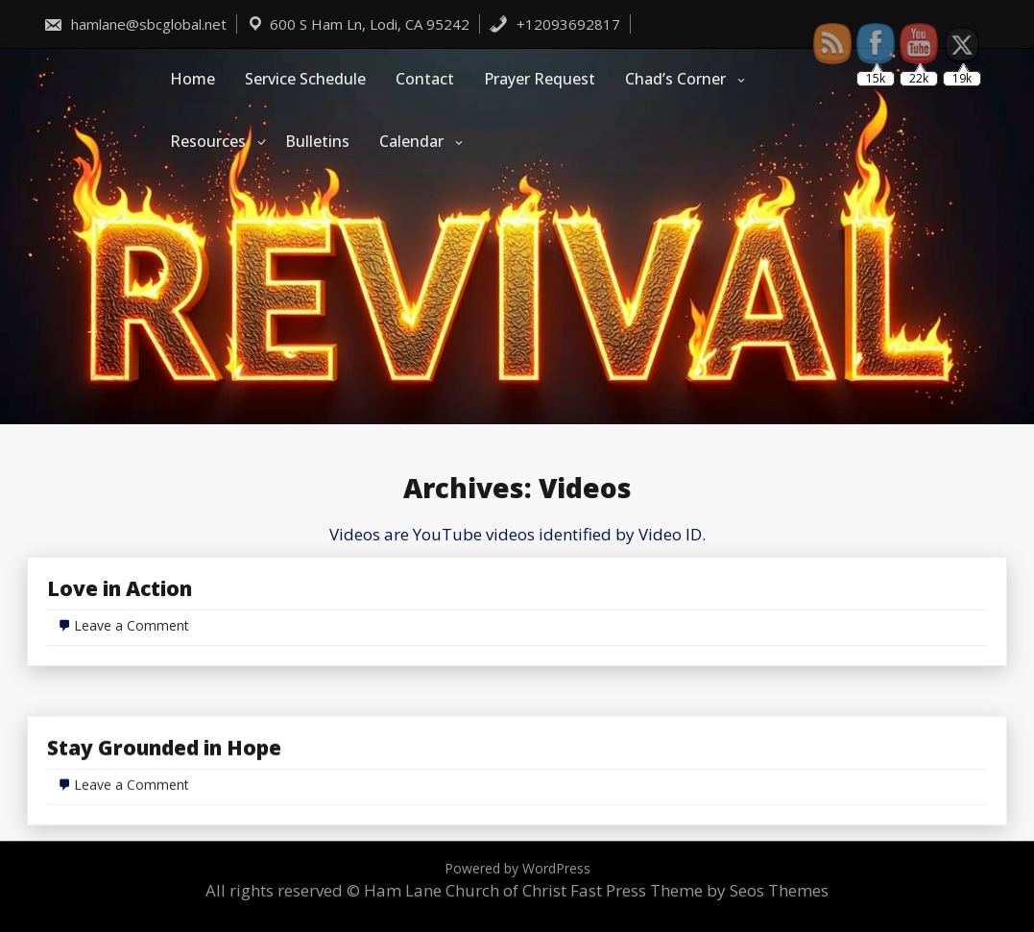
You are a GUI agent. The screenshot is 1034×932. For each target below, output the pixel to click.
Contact (425, 78)
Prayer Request (539, 78)
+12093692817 (554, 24)
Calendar (411, 141)
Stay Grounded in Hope (164, 800)
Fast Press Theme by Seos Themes (699, 890)
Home (192, 78)
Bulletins (317, 141)
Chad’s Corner (675, 78)
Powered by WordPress (517, 868)
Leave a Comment (131, 625)
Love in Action (119, 588)
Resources (208, 141)
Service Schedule (305, 78)
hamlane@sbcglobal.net (135, 24)
